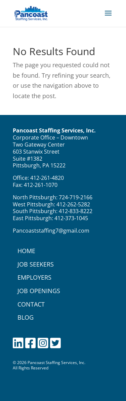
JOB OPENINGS (38, 291)
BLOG (25, 317)
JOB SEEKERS (35, 264)
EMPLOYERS (34, 277)
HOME (26, 251)
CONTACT (31, 304)
